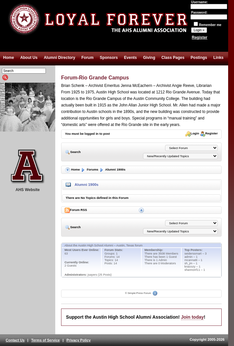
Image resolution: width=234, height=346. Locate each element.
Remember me (207, 25)
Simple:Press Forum (139, 293)
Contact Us (15, 340)
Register (199, 37)
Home (8, 57)
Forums (89, 169)
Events (130, 57)
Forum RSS (76, 210)
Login (192, 133)
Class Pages (173, 57)
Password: (208, 15)
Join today (192, 317)
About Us (28, 57)
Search (73, 152)
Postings (199, 57)
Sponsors (109, 57)
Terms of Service (45, 340)
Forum (88, 57)
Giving (149, 57)
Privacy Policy (78, 340)
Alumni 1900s (112, 169)
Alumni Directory (59, 57)
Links (218, 57)
